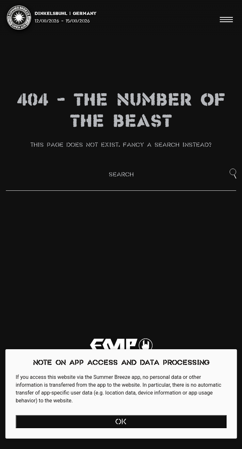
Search (121, 175)
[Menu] (226, 20)
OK (121, 422)
